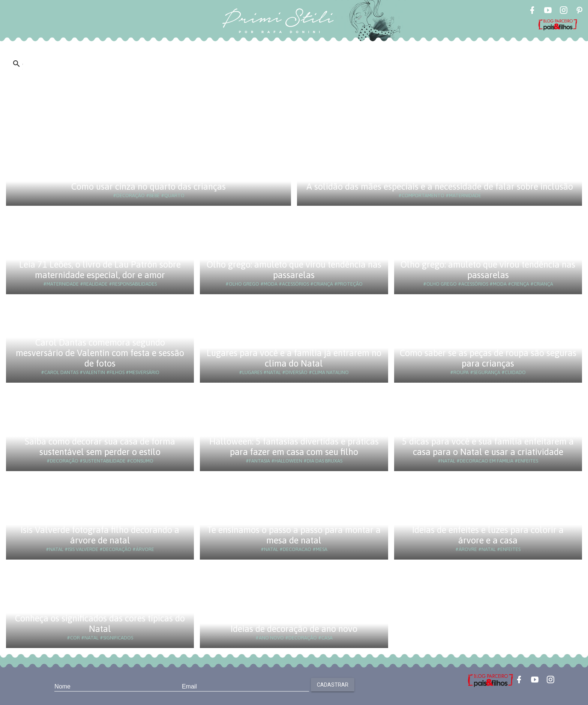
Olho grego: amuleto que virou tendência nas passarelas (294, 269)
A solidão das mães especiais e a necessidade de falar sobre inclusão (439, 186)
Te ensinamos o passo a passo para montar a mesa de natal (294, 535)
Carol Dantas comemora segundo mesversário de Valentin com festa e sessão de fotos (100, 352)
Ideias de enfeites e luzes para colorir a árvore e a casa (488, 535)
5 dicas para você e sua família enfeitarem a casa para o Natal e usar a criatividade (488, 446)
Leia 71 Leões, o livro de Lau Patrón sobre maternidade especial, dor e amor (100, 269)
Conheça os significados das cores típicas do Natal (100, 623)
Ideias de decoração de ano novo (294, 629)
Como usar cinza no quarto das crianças (148, 186)
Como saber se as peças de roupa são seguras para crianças (488, 358)
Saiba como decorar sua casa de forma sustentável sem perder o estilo (100, 446)
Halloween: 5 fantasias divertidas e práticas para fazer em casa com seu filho (294, 446)
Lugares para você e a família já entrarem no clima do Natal (294, 358)
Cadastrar (332, 685)
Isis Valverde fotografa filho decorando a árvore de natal (100, 535)
